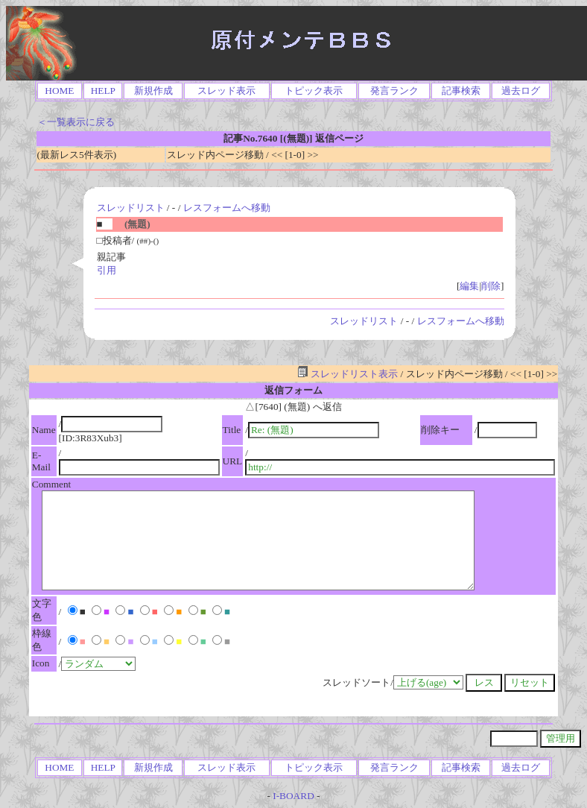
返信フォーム (293, 390)
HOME (59, 90)
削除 (491, 285)
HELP (103, 90)
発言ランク (394, 90)
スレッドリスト (131, 207)
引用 (106, 270)
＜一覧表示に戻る (76, 121)
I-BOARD (293, 795)
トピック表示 (314, 90)
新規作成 (153, 90)
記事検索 (461, 90)
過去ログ (520, 90)
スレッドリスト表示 (347, 373)
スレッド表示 (226, 90)
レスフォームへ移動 (226, 207)
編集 (469, 285)
